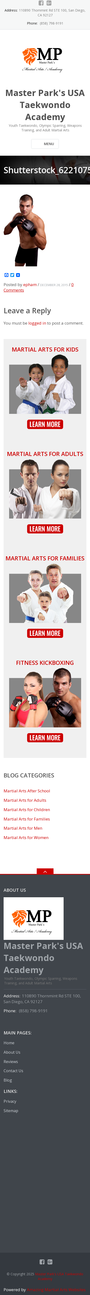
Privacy (10, 1101)
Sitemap (11, 1110)
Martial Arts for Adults (45, 454)
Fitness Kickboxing (45, 663)
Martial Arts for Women (26, 837)
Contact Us (13, 1070)
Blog (8, 1080)
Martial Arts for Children (27, 809)
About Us (12, 1052)
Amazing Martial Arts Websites (56, 1289)
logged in (37, 323)
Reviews (11, 1061)
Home (9, 1042)
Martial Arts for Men (23, 828)
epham (30, 284)
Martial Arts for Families (45, 558)
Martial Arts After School (27, 791)
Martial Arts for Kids (45, 349)
